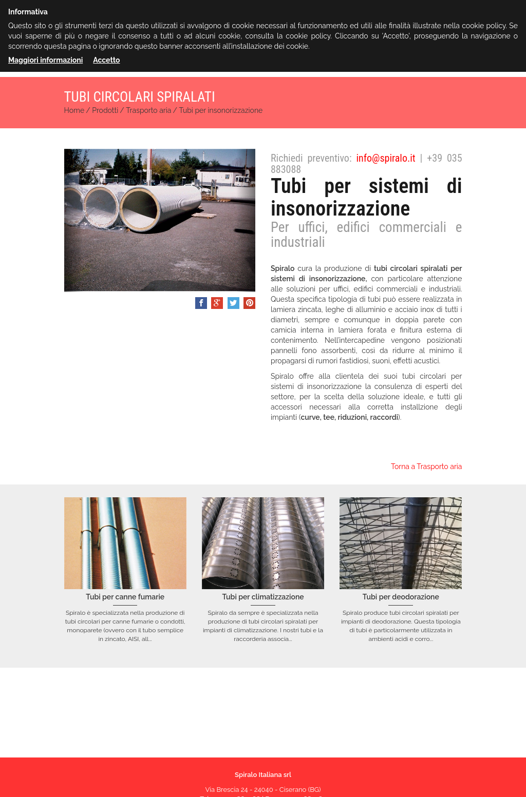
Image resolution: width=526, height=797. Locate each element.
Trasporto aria (148, 110)
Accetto (106, 60)
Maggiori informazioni (45, 60)
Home (74, 110)
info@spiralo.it (385, 158)
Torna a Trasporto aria (426, 466)
